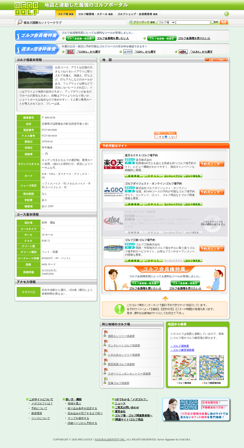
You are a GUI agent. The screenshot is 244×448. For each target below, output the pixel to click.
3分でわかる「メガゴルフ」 (131, 399)
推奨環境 (36, 413)
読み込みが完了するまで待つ (85, 413)
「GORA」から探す (88, 51)
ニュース (120, 403)
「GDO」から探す (145, 51)
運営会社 (120, 411)
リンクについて (40, 418)
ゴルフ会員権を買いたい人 (113, 38)
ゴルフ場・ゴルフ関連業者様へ (133, 415)
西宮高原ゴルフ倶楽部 (121, 364)
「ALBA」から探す (201, 51)
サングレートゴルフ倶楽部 (124, 345)
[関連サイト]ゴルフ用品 (129, 419)
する (159, 136)
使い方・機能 (73, 399)
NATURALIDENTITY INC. (110, 439)
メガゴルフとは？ (42, 403)
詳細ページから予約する (82, 423)
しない (171, 136)
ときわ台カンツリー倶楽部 (124, 354)
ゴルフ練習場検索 (183, 350)
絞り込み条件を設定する (82, 408)
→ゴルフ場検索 (179, 345)
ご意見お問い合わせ (127, 407)
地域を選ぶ (74, 403)
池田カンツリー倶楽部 (121, 336)
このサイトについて (41, 399)
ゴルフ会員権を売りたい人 (194, 38)
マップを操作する (78, 418)
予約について (39, 408)
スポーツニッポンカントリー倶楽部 (129, 373)
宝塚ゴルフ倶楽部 (118, 383)
